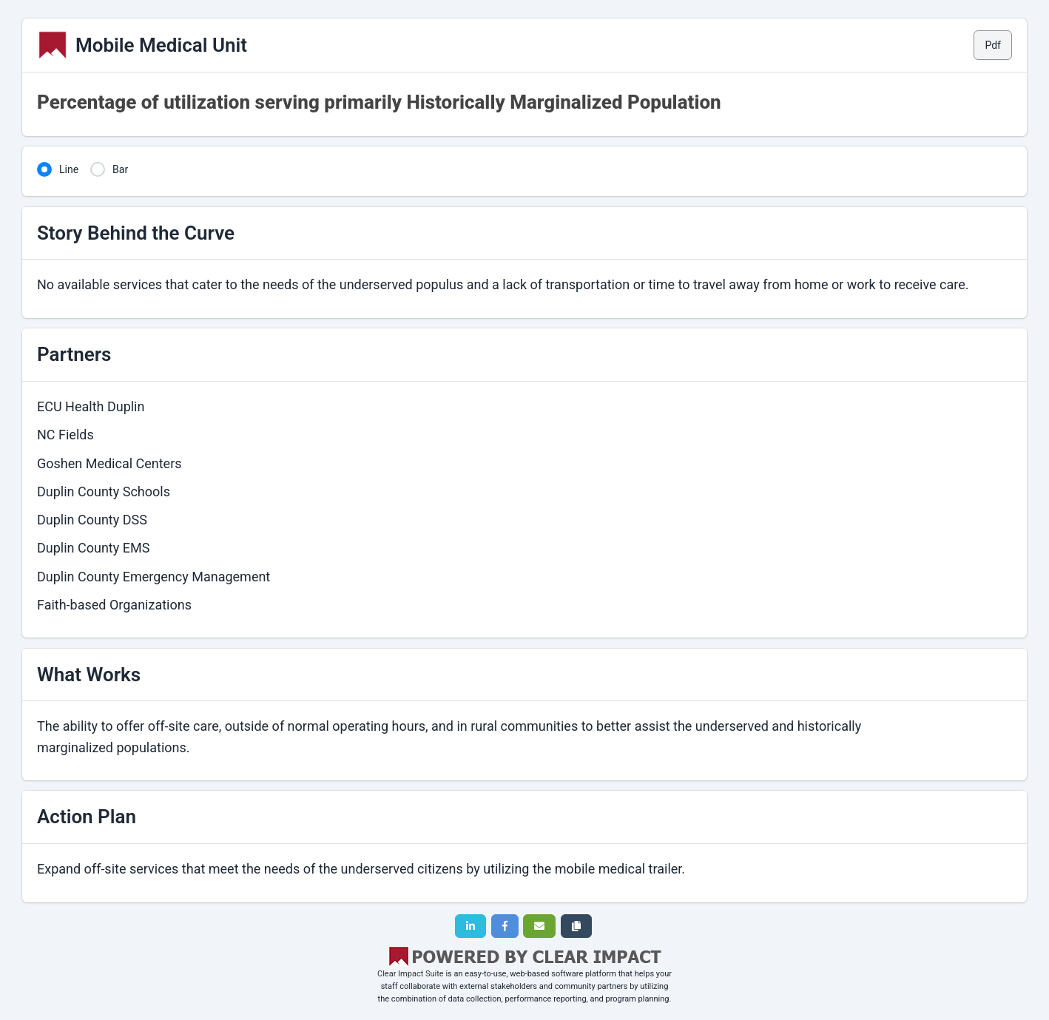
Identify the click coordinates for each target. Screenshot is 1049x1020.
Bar (120, 169)
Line (68, 169)
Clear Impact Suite (410, 974)
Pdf (993, 45)
